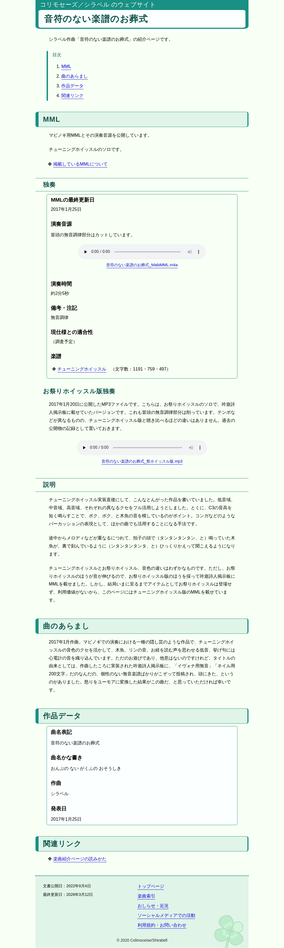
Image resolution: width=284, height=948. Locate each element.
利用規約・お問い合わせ (162, 925)
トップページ (151, 886)
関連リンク (72, 95)
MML (66, 66)
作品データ (72, 85)
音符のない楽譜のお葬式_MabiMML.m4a (142, 265)
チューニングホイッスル (81, 369)
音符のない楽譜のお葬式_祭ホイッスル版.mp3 (142, 461)
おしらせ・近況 (153, 905)
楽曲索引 (146, 896)
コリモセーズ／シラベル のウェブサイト (98, 4)
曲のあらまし (74, 76)
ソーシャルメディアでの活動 (166, 915)
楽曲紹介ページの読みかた (79, 858)
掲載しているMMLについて (80, 164)
